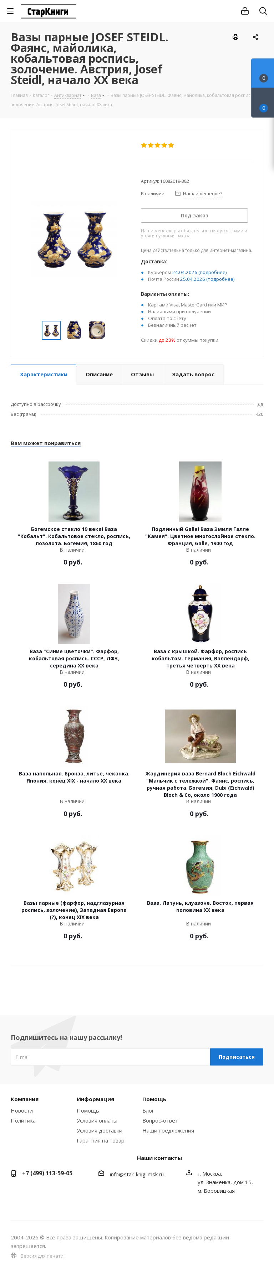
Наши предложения (168, 1130)
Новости (22, 1110)
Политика (23, 1120)
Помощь (88, 1110)
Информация (95, 1099)
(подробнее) (212, 272)
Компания (25, 1099)
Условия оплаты (97, 1120)
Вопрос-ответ (160, 1120)
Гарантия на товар (101, 1140)
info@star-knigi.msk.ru (137, 1174)
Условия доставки (99, 1130)
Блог (148, 1110)
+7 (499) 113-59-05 (47, 1173)
